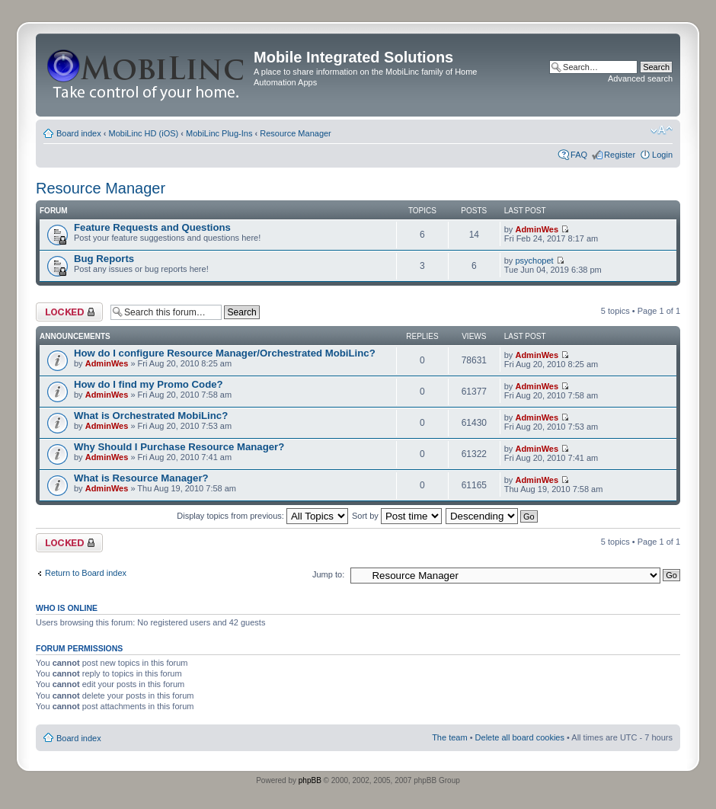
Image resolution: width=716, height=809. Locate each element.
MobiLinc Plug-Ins (219, 133)
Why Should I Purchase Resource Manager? (179, 446)
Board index (78, 133)
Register (619, 154)
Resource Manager (295, 133)
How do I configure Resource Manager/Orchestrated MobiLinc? (225, 353)
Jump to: (328, 574)
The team (449, 737)
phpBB (310, 780)
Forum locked (69, 311)
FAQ (579, 154)
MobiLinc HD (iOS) (144, 133)
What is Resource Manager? (141, 478)
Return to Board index (85, 572)
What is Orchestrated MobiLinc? (151, 415)
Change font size (661, 130)
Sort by (397, 515)
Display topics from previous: (262, 515)
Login (662, 154)
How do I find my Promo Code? (148, 384)
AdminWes (536, 229)
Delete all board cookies (519, 737)
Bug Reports (104, 258)
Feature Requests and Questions (152, 227)
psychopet (534, 260)
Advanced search (640, 78)
